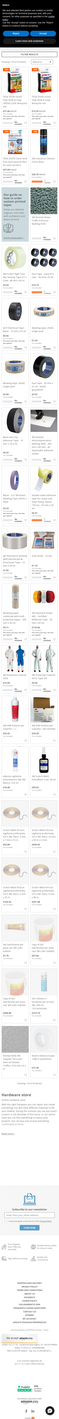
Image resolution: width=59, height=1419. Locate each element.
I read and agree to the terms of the (30, 1221)
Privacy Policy (46, 1221)
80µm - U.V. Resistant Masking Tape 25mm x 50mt (15, 498)
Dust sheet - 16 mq (42, 555)
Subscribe (30, 1227)
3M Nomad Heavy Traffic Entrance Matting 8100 (41, 220)
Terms (45, 1330)
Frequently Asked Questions (29, 1308)
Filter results (29, 54)
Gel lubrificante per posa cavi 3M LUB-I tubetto (13, 948)
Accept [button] (43, 33)
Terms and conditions (29, 1290)
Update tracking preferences (29, 1322)
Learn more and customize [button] (29, 41)
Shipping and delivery (29, 1283)
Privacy (39, 1330)
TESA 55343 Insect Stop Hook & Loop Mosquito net (41, 100)
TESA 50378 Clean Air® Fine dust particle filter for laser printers (15, 162)
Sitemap (29, 1315)
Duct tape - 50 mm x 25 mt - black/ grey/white (42, 386)
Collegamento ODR (29, 1304)
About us (29, 1293)
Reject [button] (16, 33)
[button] (49, 1410)
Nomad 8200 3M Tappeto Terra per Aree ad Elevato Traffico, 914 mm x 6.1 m (14, 1062)
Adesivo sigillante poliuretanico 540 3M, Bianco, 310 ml (14, 779)
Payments (29, 1297)
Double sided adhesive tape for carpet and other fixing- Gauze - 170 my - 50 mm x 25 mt (44, 502)
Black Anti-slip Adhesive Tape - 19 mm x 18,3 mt (13, 440)
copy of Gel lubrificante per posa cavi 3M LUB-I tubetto (43, 948)
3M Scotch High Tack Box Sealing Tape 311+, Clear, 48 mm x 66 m (15, 277)
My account (29, 1318)
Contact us (29, 1311)
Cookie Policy (29, 1300)
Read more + (8, 1133)
